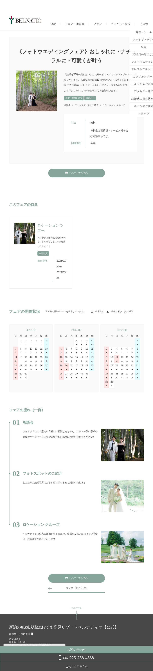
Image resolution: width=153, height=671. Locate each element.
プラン (98, 24)
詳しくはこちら (36, 662)
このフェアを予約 (76, 173)
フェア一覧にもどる (76, 588)
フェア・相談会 (74, 24)
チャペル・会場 (120, 24)
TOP (53, 24)
